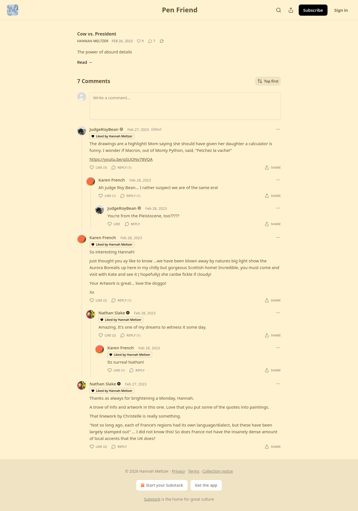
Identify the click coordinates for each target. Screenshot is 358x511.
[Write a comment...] (185, 106)
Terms (193, 471)
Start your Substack (161, 485)
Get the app (206, 485)
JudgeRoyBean (104, 129)
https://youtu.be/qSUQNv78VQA (121, 159)
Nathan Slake (111, 312)
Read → (84, 62)
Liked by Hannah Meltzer (111, 136)
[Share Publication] (290, 10)
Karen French (111, 180)
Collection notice (217, 471)
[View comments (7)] (152, 41)
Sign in (341, 10)
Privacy (178, 471)
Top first (268, 81)
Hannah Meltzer (92, 41)
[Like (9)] (140, 41)
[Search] (278, 10)
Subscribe (313, 10)
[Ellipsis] (278, 129)
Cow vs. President (96, 34)
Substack (152, 499)
